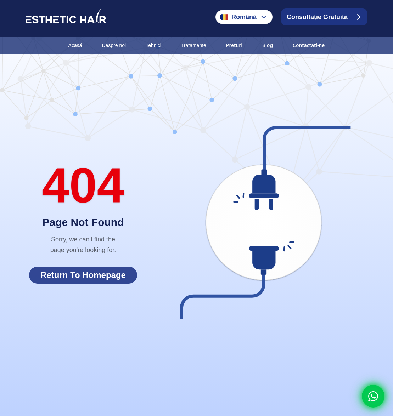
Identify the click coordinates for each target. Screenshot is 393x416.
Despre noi (114, 45)
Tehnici (153, 45)
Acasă (75, 45)
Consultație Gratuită (324, 17)
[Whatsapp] (373, 396)
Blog (267, 45)
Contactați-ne (309, 45)
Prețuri (234, 45)
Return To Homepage (83, 275)
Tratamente (193, 45)
